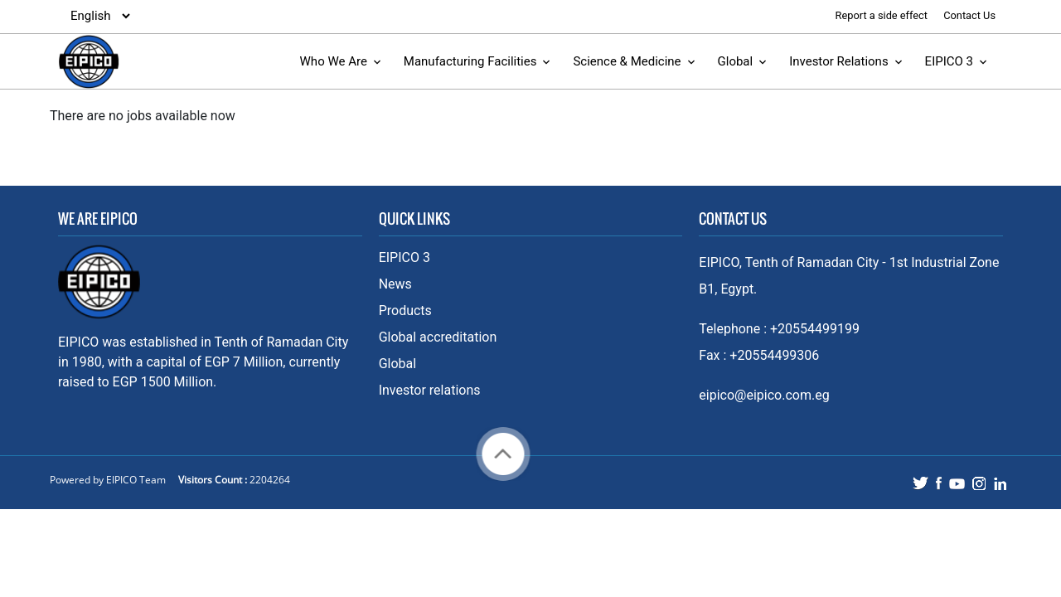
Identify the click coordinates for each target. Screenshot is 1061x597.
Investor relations (430, 390)
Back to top (503, 454)
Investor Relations (839, 61)
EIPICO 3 (949, 61)
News (395, 284)
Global (735, 61)
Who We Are (333, 61)
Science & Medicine (627, 61)
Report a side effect (883, 15)
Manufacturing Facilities (470, 61)
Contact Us (969, 15)
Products (405, 310)
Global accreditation (438, 337)
